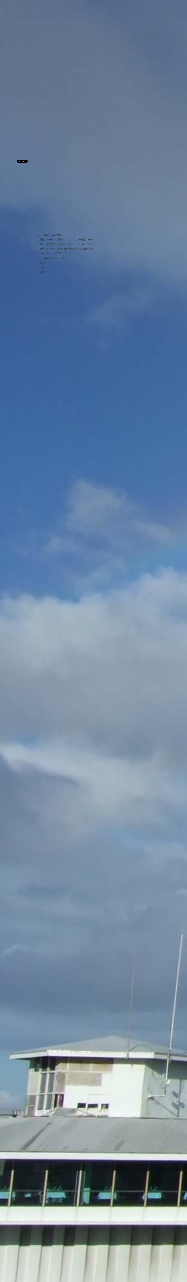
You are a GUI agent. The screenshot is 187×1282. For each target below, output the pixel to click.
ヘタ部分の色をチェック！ (53, 258)
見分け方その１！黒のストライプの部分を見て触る (66, 239)
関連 (42, 271)
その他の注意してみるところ (52, 253)
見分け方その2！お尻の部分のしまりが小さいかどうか (68, 244)
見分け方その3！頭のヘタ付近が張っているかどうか (66, 248)
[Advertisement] (65, 135)
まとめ (40, 267)
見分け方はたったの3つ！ (50, 235)
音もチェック (47, 262)
